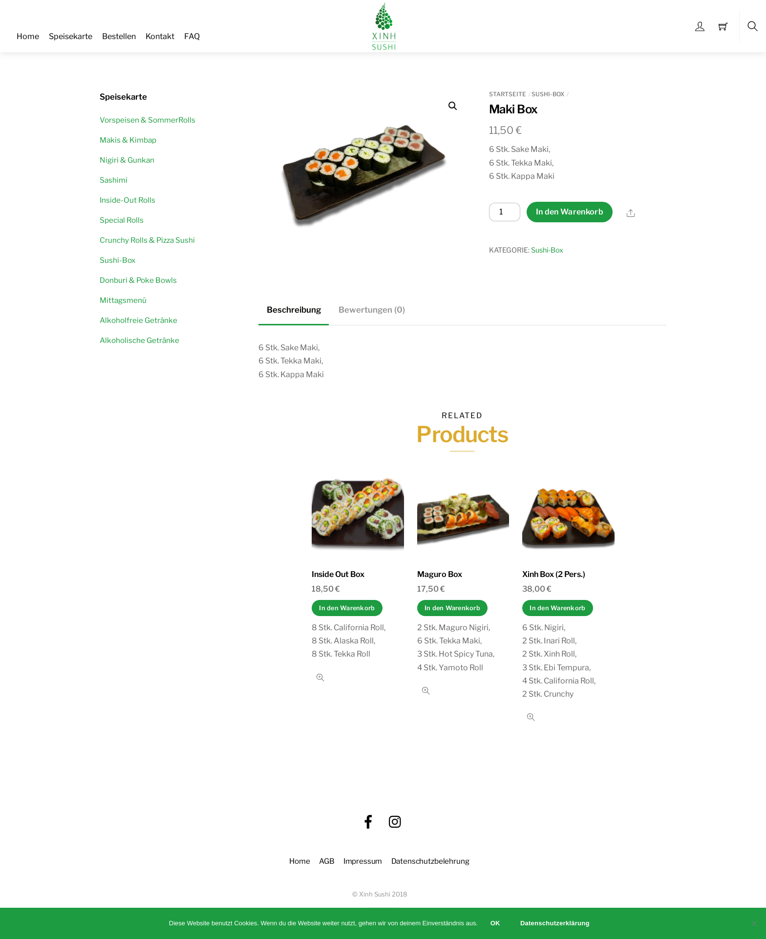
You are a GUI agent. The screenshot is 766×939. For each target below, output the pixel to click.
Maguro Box (439, 574)
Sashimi (114, 180)
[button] (453, 106)
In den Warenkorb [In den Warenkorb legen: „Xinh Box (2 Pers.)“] (557, 608)
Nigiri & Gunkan (127, 160)
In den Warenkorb (569, 211)
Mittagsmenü (123, 300)
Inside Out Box (338, 574)
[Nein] (754, 923)
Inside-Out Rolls (127, 200)
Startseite (507, 94)
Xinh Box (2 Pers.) (553, 574)
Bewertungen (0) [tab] (372, 310)
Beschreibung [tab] (294, 310)
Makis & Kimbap (128, 140)
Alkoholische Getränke (139, 340)
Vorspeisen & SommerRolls (147, 120)
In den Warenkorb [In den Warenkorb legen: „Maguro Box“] (452, 608)
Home (28, 36)
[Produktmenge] (504, 212)
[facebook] (368, 822)
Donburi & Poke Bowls (138, 280)
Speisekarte (70, 36)
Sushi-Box (548, 94)
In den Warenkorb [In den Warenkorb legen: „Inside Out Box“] (347, 608)
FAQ (192, 36)
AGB (327, 861)
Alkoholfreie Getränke (138, 320)
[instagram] (395, 822)
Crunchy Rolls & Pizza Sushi (147, 240)
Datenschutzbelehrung (430, 861)
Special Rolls (122, 220)
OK (495, 923)
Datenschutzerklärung (555, 923)
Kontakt (160, 36)
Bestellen (119, 36)
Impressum (363, 861)
